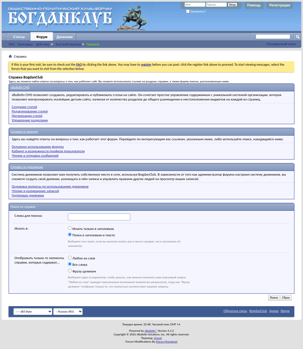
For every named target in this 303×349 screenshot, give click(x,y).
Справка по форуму (24, 132)
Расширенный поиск (281, 44)
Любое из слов (81, 258)
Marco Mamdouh (166, 341)
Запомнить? (196, 11)
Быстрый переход (68, 44)
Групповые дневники (28, 195)
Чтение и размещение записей (35, 191)
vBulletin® (151, 331)
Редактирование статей (30, 111)
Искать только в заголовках (91, 228)
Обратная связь (235, 311)
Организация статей (27, 116)
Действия (43, 44)
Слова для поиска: (28, 215)
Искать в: (21, 228)
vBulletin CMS (20, 87)
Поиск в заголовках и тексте (91, 235)
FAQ (12, 44)
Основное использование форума (38, 146)
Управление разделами (30, 120)
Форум (41, 37)
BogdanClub (258, 311)
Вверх (285, 311)
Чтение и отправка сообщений (35, 155)
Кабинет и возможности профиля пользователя (48, 151)
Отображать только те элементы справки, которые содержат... (39, 260)
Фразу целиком (82, 271)
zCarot (158, 338)
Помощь (254, 5)
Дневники (65, 37)
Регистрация (279, 5)
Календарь (25, 44)
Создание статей (24, 107)
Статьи (19, 37)
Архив (273, 311)
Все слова (77, 264)
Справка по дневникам (27, 167)
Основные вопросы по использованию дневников (50, 186)
